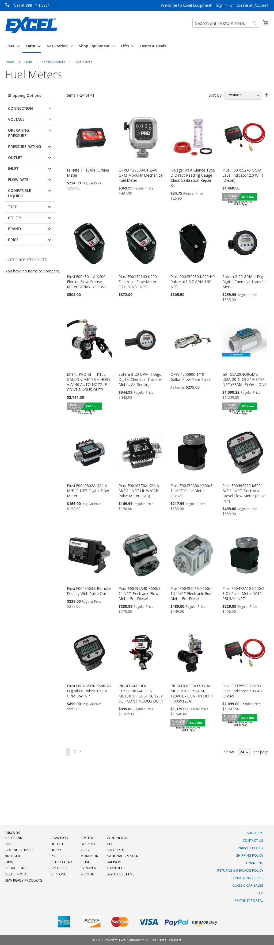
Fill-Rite (57, 844)
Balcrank (13, 838)
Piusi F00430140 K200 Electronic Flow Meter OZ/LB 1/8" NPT (138, 281)
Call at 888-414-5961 (32, 5)
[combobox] (225, 23)
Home (10, 62)
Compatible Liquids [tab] (19, 193)
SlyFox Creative (120, 874)
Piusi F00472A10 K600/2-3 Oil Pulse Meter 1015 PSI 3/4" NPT (244, 593)
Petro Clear (61, 862)
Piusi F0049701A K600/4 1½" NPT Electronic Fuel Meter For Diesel (191, 593)
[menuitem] (11, 46)
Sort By (215, 94)
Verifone (58, 874)
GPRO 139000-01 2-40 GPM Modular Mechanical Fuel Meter (141, 175)
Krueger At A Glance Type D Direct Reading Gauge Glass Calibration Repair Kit (192, 178)
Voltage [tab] (16, 119)
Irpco (85, 850)
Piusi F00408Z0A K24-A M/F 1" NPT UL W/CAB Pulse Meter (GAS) (139, 490)
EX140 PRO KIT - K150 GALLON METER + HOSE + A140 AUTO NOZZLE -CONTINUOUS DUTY (88, 382)
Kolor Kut (116, 850)
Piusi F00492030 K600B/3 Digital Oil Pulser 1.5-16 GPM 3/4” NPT (89, 691)
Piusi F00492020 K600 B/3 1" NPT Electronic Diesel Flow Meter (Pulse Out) (243, 493)
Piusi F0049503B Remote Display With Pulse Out (89, 591)
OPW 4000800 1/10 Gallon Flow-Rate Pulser (191, 377)
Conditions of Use (247, 878)
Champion (59, 838)
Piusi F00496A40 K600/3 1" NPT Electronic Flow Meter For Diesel (140, 593)
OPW (9, 862)
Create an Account (253, 5)
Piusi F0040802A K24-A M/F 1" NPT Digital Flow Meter (88, 490)
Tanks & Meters (54, 62)
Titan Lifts (116, 868)
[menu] (137, 46)
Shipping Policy (249, 855)
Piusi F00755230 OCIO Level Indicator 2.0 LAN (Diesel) (242, 691)
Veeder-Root (16, 874)
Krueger (12, 856)
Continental (118, 838)
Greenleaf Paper (20, 850)
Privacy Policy (250, 848)
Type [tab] (12, 206)
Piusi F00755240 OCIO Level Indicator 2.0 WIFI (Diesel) (242, 175)
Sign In (222, 5)
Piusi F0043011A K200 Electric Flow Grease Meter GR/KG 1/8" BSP (86, 281)
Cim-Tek (87, 838)
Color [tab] (14, 217)
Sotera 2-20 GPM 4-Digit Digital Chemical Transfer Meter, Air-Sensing (140, 379)
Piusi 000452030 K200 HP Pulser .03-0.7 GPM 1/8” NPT (192, 281)
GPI (109, 844)
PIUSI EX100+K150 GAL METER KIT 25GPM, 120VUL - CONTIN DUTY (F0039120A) (191, 693)
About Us (255, 833)
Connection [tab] (20, 108)
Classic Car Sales (247, 885)
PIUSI (85, 862)
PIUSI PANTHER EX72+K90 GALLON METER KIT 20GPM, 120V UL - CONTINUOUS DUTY (141, 693)
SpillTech (59, 868)
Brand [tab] (14, 228)
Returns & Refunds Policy (240, 870)
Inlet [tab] (13, 168)
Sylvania (88, 868)
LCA (260, 893)
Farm (28, 62)
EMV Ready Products (23, 880)
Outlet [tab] (15, 157)
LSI (53, 856)
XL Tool (87, 874)
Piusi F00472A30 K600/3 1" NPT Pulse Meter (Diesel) (191, 490)
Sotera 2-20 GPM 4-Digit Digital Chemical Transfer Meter (244, 281)
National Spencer (122, 856)
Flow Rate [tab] (18, 179)
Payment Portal (249, 900)
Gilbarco (89, 844)
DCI (8, 844)
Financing (254, 863)
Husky (56, 850)
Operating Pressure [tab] (18, 133)
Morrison (89, 856)
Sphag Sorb (15, 868)
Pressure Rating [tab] (24, 146)
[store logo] (31, 25)
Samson (114, 862)
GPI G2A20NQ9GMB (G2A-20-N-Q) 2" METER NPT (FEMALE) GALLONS (244, 379)
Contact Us (253, 840)
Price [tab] (13, 239)
